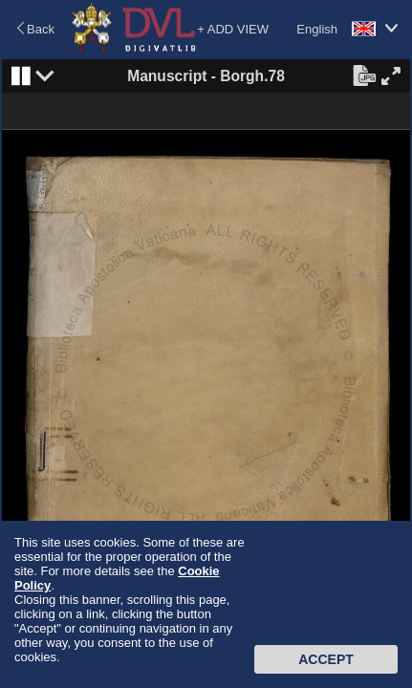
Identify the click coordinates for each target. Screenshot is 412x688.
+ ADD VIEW (233, 29)
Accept (326, 659)
